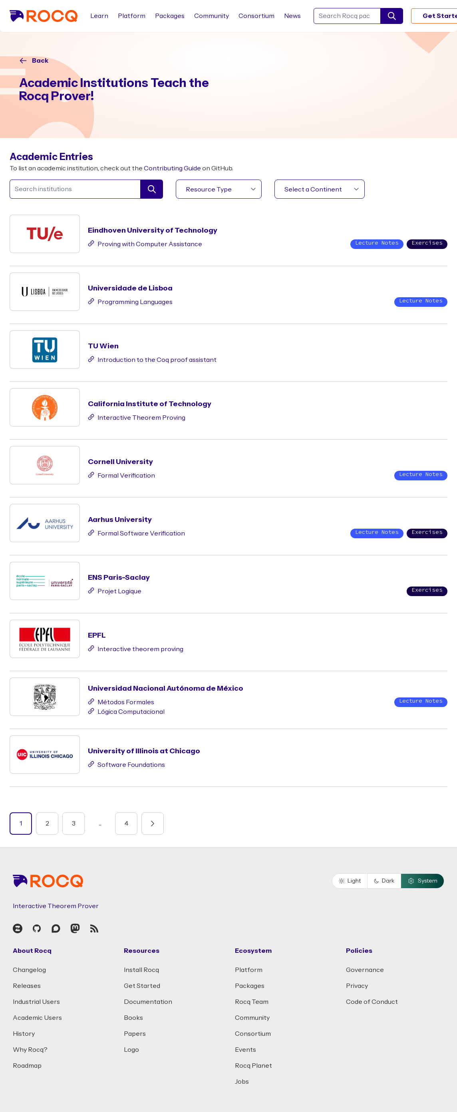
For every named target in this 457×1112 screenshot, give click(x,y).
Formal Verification (121, 475)
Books (133, 1018)
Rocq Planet (253, 1066)
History (24, 1034)
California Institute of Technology (149, 404)
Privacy (357, 986)
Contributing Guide (172, 168)
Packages (170, 16)
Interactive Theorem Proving (136, 417)
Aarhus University (120, 519)
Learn (99, 16)
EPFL (97, 635)
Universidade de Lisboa (130, 288)
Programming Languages (130, 301)
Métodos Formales (121, 701)
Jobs (242, 1081)
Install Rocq (141, 970)
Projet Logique (114, 591)
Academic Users (37, 1018)
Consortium (256, 16)
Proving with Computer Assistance (145, 243)
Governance (365, 970)
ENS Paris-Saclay (119, 577)
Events (245, 1050)
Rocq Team (251, 1002)
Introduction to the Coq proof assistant (152, 359)
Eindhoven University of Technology (152, 230)
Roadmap (27, 1066)
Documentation (148, 1002)
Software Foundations (126, 764)
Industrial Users (36, 1002)
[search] (392, 16)
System (422, 881)
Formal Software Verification (136, 533)
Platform (131, 16)
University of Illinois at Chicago (144, 751)
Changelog (29, 970)
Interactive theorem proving (135, 648)
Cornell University (120, 462)
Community (211, 16)
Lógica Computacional (126, 711)
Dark (384, 881)
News (292, 16)
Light (350, 881)
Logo (131, 1050)
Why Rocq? (30, 1050)
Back (40, 60)
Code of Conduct (372, 1002)
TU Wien (103, 346)
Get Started (142, 986)
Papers (135, 1034)
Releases (27, 986)
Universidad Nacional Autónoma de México (165, 688)
